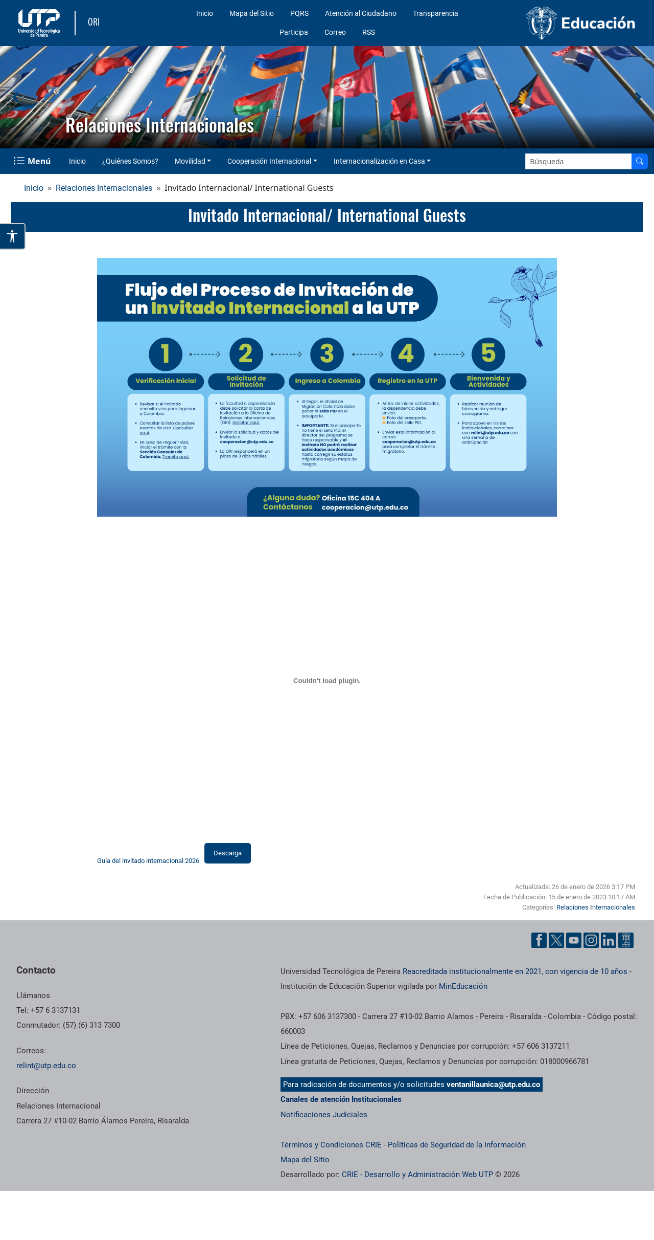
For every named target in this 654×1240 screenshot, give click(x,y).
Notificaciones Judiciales (324, 1114)
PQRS (299, 13)
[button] (16, 97)
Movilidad (190, 161)
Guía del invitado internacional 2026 (148, 861)
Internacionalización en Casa (379, 161)
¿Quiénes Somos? (130, 161)
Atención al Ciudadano (360, 13)
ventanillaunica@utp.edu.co (493, 1084)
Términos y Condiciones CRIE (331, 1144)
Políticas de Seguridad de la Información (457, 1144)
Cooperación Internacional (269, 161)
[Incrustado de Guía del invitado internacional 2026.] (327, 680)
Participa (293, 32)
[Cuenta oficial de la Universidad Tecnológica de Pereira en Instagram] (591, 940)
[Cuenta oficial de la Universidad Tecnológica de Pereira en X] (556, 940)
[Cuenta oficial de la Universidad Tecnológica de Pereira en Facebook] (539, 940)
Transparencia (435, 13)
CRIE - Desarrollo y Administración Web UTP (417, 1174)
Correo (335, 32)
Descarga (228, 853)
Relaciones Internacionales (104, 188)
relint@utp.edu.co (46, 1065)
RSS (368, 32)
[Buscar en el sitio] (640, 161)
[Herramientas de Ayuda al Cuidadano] (626, 940)
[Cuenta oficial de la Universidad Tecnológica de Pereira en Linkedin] (608, 940)
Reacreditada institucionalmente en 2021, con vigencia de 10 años (515, 971)
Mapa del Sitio (251, 13)
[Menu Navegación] (33, 161)
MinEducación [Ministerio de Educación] (463, 986)
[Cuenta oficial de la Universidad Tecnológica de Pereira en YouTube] (573, 940)
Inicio (204, 13)
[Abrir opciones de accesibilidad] (13, 236)
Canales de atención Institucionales (341, 1099)
